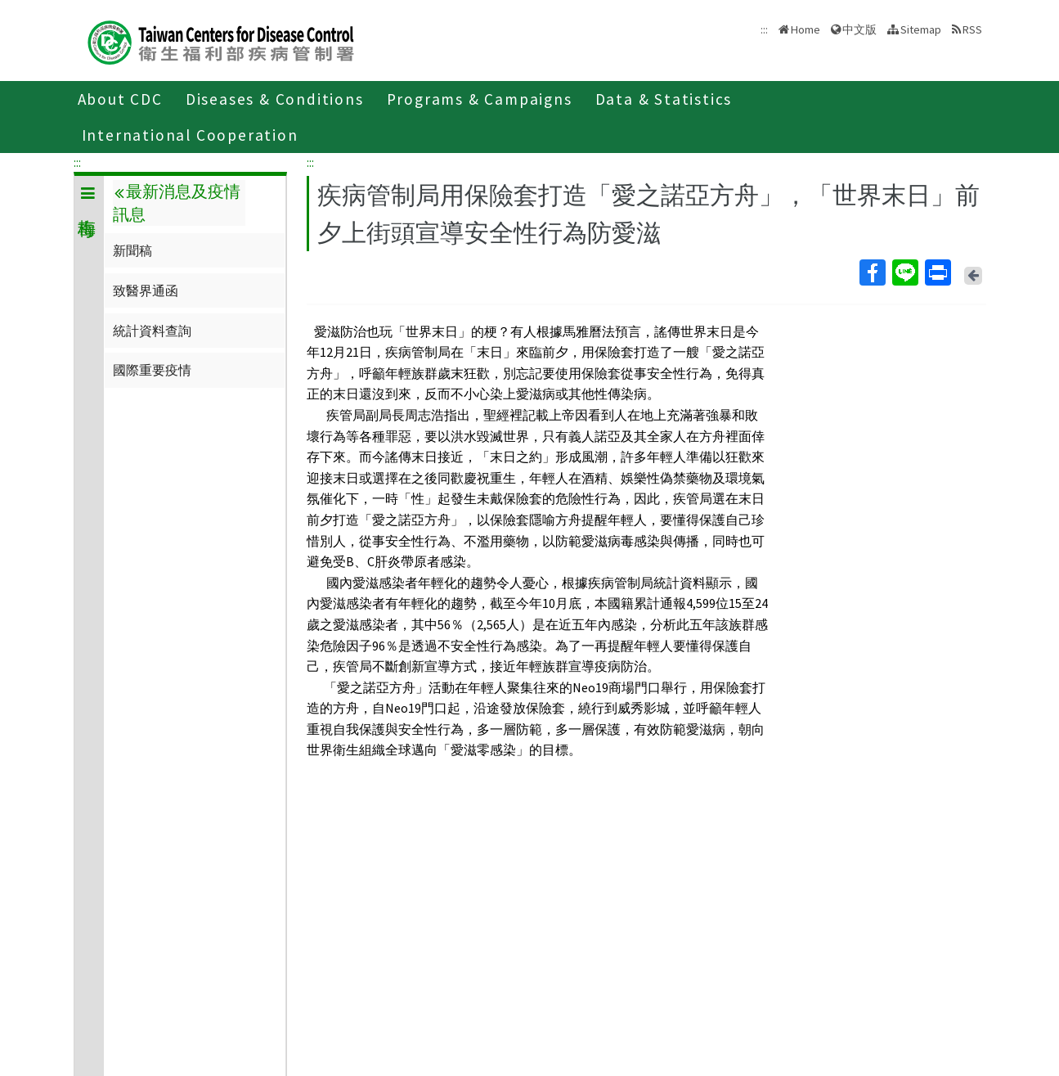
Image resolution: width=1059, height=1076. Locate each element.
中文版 (859, 29)
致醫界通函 (145, 290)
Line (904, 272)
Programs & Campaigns (479, 99)
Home (805, 29)
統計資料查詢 (152, 330)
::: (77, 162)
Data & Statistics (664, 99)
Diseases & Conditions (275, 99)
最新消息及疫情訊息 (176, 203)
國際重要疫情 (152, 370)
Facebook (872, 272)
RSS (972, 29)
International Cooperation (190, 135)
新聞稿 (132, 250)
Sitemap (920, 29)
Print (937, 272)
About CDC (120, 99)
